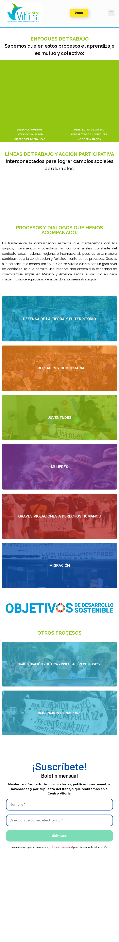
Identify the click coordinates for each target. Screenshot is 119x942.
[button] (23, 12)
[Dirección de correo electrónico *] (59, 820)
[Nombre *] (59, 804)
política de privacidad (61, 847)
